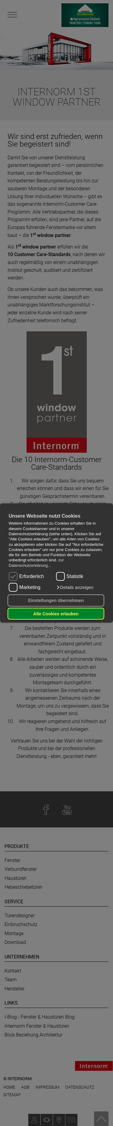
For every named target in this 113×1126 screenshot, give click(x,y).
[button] (74, 587)
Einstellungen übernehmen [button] (56, 600)
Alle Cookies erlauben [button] (55, 613)
